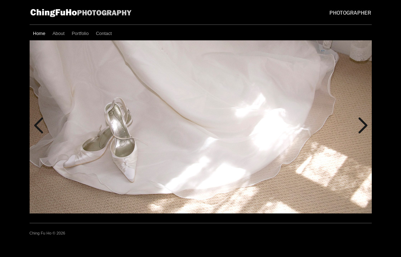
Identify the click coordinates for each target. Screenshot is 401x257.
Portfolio (80, 33)
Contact (104, 33)
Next (363, 125)
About (58, 33)
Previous (38, 125)
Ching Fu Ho (41, 233)
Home (39, 33)
